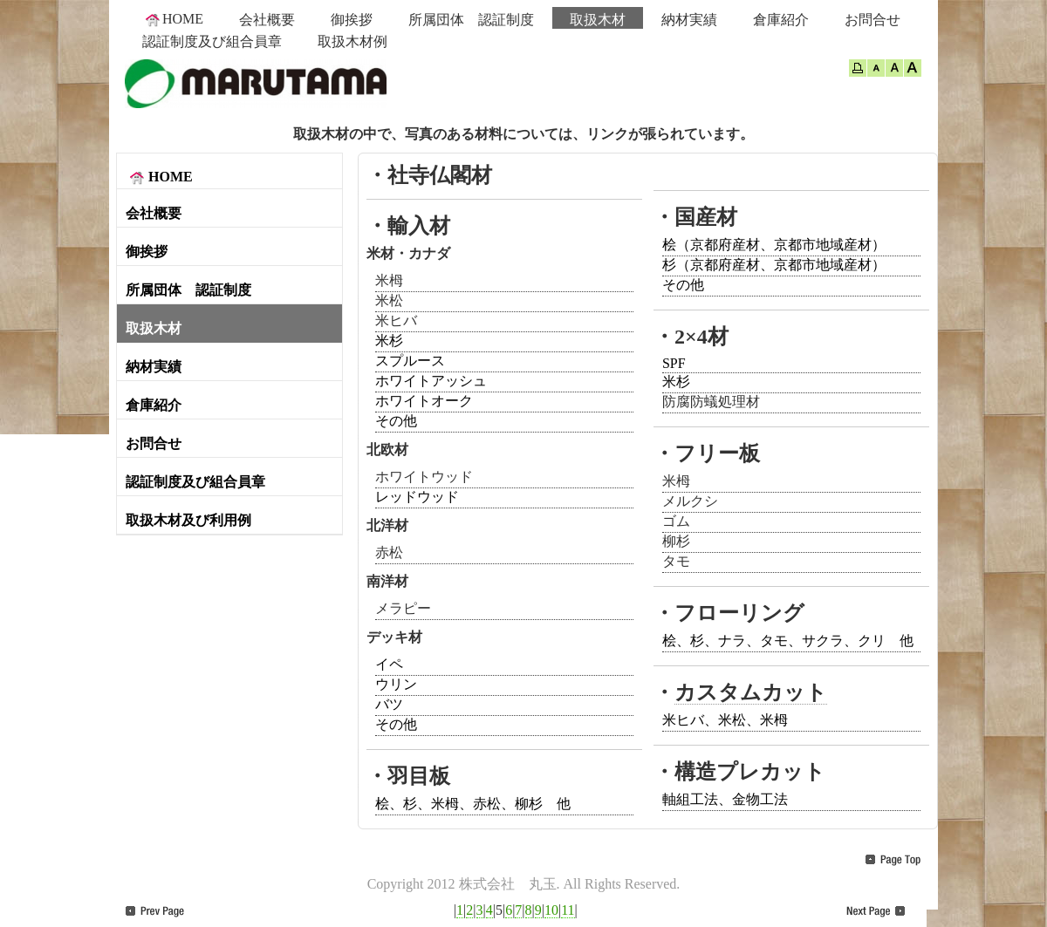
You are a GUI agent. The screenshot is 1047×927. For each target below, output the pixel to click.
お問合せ (872, 19)
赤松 (389, 552)
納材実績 (689, 19)
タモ (676, 561)
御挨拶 (352, 19)
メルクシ (690, 501)
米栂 (389, 280)
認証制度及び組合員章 (212, 41)
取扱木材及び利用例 (188, 520)
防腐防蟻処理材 (711, 401)
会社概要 (267, 19)
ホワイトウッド (424, 476)
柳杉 (676, 541)
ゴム (676, 521)
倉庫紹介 (781, 19)
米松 (389, 300)
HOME (173, 19)
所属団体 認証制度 (471, 19)
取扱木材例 (352, 41)
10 (551, 910)
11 (567, 910)
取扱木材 (598, 19)
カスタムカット (750, 692)
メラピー (403, 608)
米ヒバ (396, 320)
